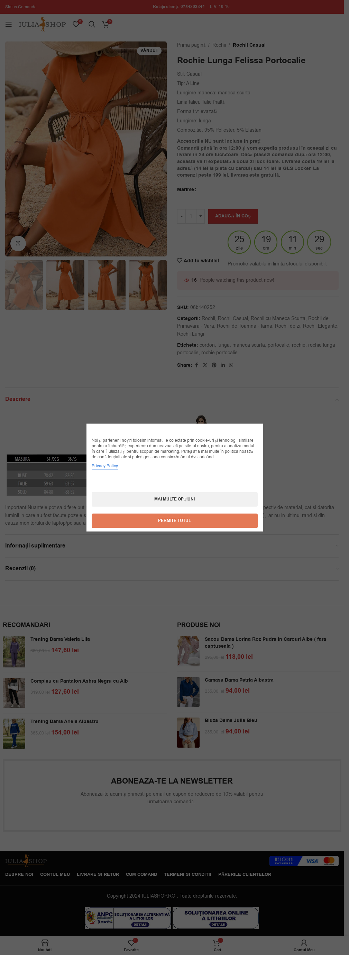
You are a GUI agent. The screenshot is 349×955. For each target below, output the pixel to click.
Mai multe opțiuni (174, 499)
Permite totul (174, 521)
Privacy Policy (105, 466)
